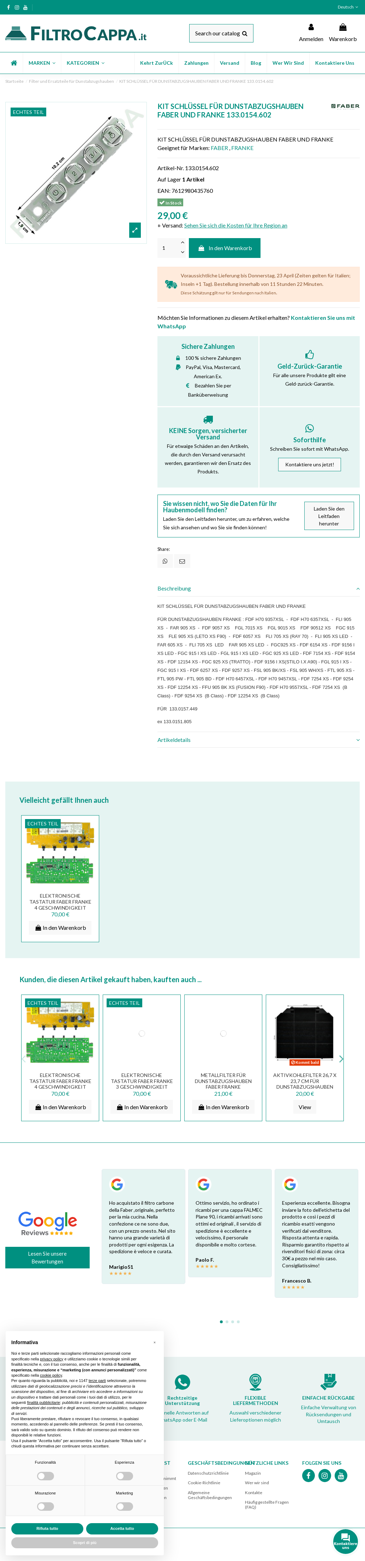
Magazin (253, 1473)
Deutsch (349, 7)
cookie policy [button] (51, 1375)
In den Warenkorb (224, 247)
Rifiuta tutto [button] (47, 1528)
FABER (219, 147)
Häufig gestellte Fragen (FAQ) (267, 1504)
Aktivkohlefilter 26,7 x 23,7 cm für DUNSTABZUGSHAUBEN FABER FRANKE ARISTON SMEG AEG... (304, 1087)
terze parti (97, 1380)
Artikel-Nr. (170, 168)
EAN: (163, 190)
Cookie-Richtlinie (204, 1482)
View (305, 1107)
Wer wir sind (257, 1482)
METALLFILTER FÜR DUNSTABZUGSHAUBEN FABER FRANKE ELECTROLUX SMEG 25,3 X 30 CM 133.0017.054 (223, 1087)
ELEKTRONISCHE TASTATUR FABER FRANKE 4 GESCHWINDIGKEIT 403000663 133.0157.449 (60, 904)
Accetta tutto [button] (122, 1528)
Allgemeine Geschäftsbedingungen (210, 1495)
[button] (42, 63)
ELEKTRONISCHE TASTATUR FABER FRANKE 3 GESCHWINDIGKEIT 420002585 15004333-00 (142, 1084)
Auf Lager (169, 179)
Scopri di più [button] (85, 1542)
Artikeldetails (258, 740)
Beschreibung (258, 588)
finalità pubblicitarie (43, 1402)
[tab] (258, 589)
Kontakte (253, 1492)
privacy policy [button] (51, 1359)
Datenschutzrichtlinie (208, 1473)
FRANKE (242, 147)
